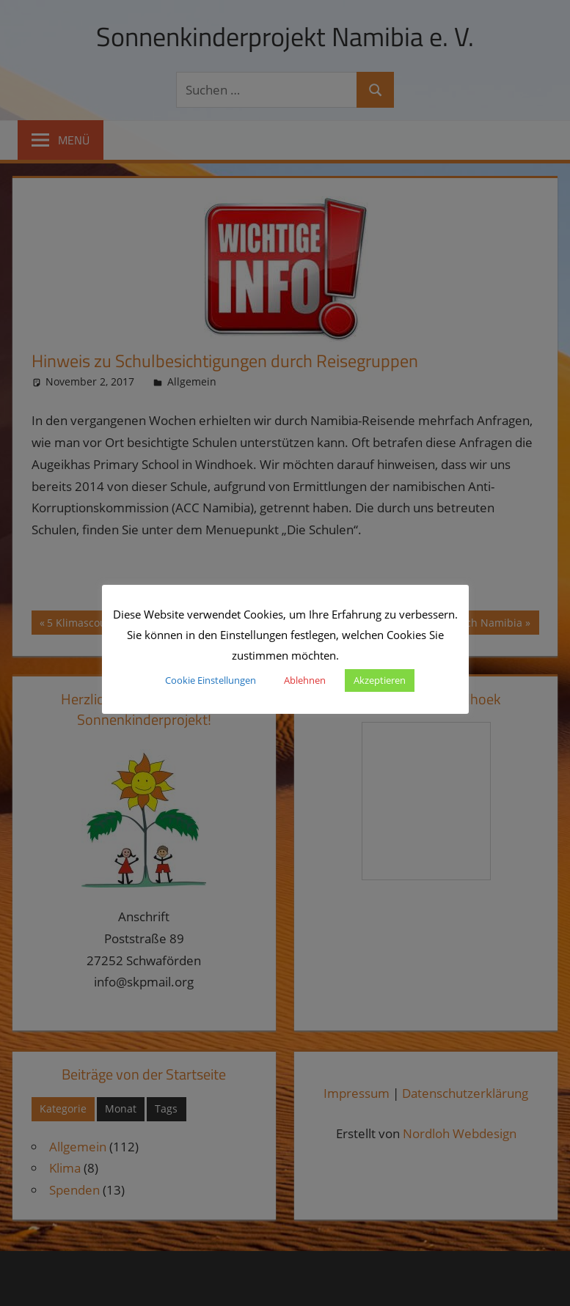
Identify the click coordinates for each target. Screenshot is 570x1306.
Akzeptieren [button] (380, 680)
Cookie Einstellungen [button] (210, 680)
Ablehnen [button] (305, 680)
